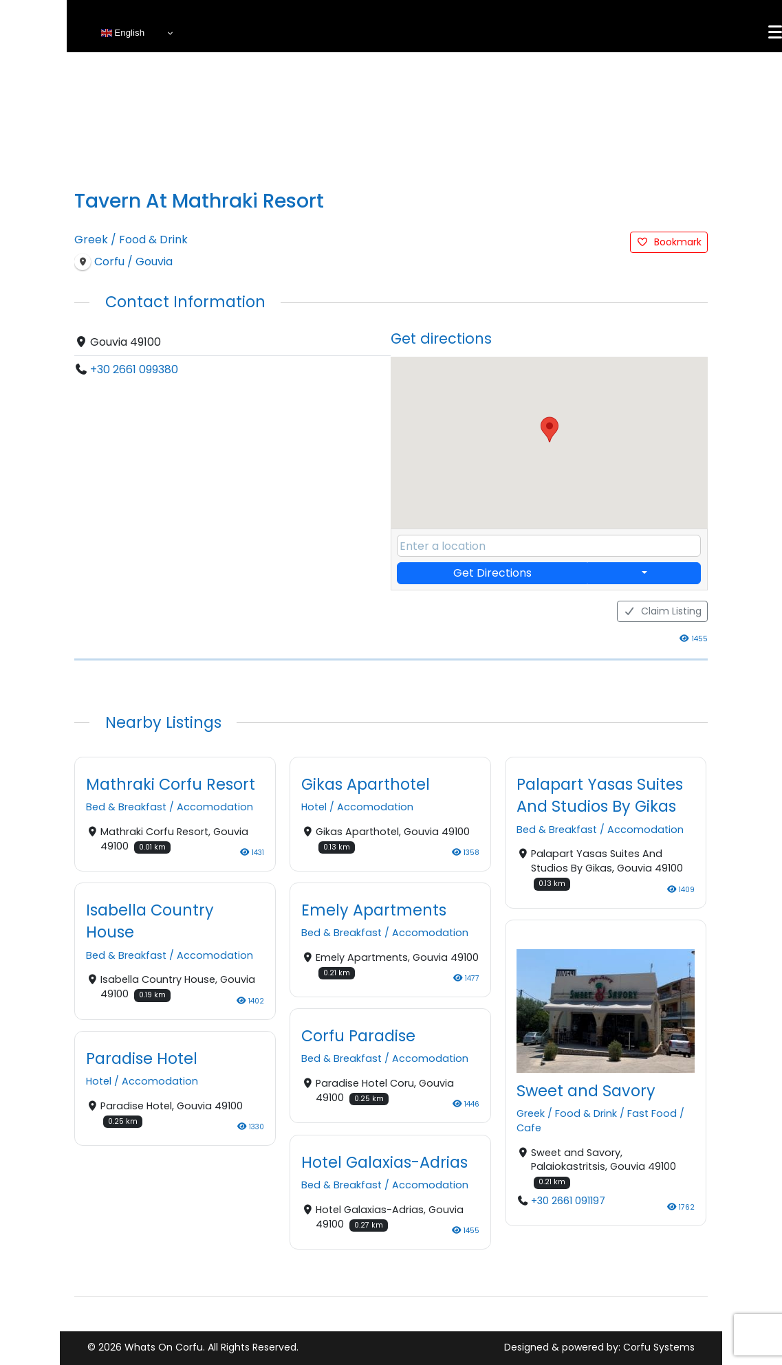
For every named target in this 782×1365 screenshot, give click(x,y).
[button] (549, 430)
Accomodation (215, 807)
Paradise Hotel (141, 1058)
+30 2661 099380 (134, 369)
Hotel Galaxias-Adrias (384, 1162)
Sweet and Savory (586, 1091)
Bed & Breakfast (126, 807)
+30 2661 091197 (568, 1201)
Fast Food (652, 1113)
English (122, 32)
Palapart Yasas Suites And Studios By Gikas (600, 795)
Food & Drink (153, 239)
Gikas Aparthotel (365, 784)
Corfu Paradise (358, 1036)
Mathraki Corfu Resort (170, 784)
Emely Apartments (373, 910)
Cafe (529, 1128)
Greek (91, 239)
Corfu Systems (659, 1347)
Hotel (314, 807)
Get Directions (492, 573)
